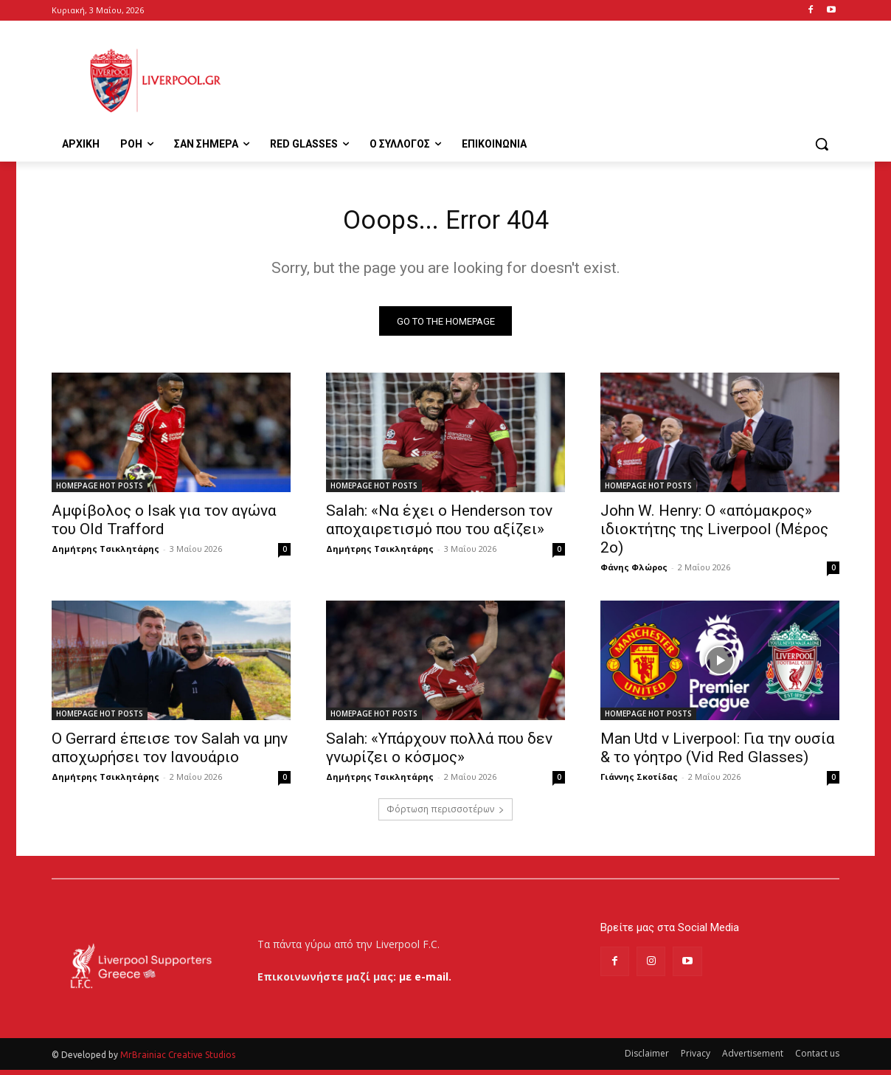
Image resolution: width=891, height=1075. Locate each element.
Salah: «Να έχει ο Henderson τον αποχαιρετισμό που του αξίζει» (439, 526)
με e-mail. (425, 982)
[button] (821, 144)
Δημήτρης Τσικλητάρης (105, 554)
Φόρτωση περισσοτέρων (445, 815)
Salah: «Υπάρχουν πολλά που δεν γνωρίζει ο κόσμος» (439, 754)
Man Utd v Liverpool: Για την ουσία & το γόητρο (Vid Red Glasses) (717, 754)
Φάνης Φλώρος (634, 572)
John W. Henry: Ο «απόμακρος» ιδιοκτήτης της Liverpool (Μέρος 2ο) (714, 535)
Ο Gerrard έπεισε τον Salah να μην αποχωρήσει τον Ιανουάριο (170, 754)
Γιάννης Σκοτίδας (639, 782)
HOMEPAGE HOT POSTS (99, 491)
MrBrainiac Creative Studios (177, 1060)
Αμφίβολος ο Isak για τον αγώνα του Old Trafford (164, 526)
